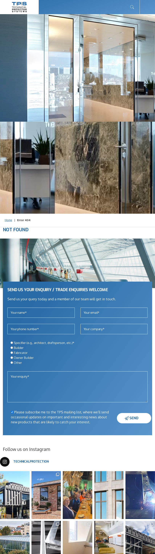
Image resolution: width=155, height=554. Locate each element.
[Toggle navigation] (147, 7)
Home (8, 220)
